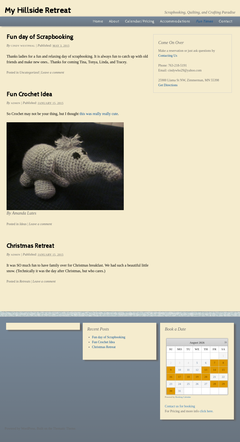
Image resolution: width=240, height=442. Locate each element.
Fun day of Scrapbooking (40, 37)
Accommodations (175, 21)
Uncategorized (29, 72)
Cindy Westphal (23, 45)
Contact (225, 21)
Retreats (24, 281)
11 (188, 369)
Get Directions (167, 85)
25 (188, 384)
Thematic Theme (64, 428)
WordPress (28, 428)
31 (179, 391)
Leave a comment (52, 72)
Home (98, 21)
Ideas (22, 224)
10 (179, 369)
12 (197, 369)
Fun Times (204, 21)
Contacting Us (167, 55)
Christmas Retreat (30, 246)
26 (197, 384)
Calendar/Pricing (139, 21)
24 (179, 384)
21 (214, 377)
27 (205, 384)
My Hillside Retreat (38, 10)
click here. (206, 411)
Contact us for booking (180, 406)
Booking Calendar (183, 397)
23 (170, 384)
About (114, 21)
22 (223, 377)
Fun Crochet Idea (29, 94)
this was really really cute (99, 114)
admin (15, 103)
